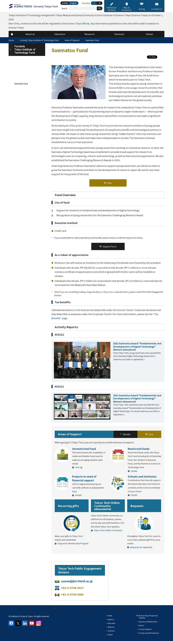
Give (77, 467)
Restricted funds (138, 449)
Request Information (150, 608)
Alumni (141, 625)
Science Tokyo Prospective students (148, 616)
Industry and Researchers (148, 621)
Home (11, 40)
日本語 (65, 3)
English (73, 3)
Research (111, 627)
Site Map (87, 608)
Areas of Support (72, 40)
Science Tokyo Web (76, 23)
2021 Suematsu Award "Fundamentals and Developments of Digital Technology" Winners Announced (137, 398)
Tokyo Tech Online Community (108, 530)
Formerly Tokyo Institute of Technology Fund (39, 40)
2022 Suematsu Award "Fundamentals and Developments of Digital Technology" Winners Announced (137, 346)
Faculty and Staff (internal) (149, 633)
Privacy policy (56, 608)
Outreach (111, 631)
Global (110, 634)
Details (134, 470)
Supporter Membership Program (73, 543)
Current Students (145, 629)
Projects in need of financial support (84, 478)
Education (111, 623)
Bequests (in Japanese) (141, 547)
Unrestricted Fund (84, 449)
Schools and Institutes (142, 476)
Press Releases (119, 608)
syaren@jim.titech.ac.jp (77, 581)
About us (25, 608)
